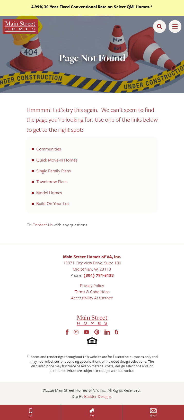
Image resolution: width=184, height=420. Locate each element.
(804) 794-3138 (98, 275)
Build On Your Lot (52, 203)
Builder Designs (98, 396)
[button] (161, 26)
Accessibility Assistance (92, 298)
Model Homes (49, 192)
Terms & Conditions (92, 292)
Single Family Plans (53, 170)
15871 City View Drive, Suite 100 (92, 263)
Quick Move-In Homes (56, 160)
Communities (48, 149)
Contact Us (43, 224)
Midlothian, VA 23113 (92, 269)
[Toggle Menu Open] (175, 26)
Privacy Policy (92, 285)
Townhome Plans (51, 181)
